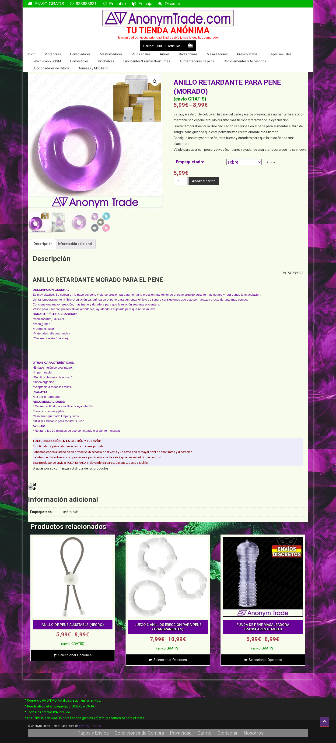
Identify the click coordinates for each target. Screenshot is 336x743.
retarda (222, 201)
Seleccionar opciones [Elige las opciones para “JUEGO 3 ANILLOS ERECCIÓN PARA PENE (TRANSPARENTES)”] (170, 660)
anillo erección (237, 194)
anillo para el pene (255, 194)
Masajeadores (217, 54)
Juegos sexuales (279, 54)
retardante (232, 201)
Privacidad (181, 733)
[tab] (43, 244)
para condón (296, 197)
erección (226, 197)
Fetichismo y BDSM (47, 61)
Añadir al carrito (203, 181)
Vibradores (53, 54)
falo (254, 197)
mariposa (272, 197)
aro (194, 197)
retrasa (241, 201)
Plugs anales (141, 54)
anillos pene (290, 194)
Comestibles (79, 61)
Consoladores (80, 54)
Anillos (165, 54)
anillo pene (270, 194)
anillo (227, 194)
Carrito (204, 733)
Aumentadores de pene (196, 61)
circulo (207, 197)
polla (187, 201)
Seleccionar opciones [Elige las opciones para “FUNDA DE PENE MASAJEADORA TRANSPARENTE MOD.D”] (265, 660)
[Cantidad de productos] (181, 181)
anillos (280, 194)
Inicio (31, 54)
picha (182, 201)
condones (216, 197)
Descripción (43, 244)
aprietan (188, 197)
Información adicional (75, 244)
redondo (214, 201)
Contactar (227, 733)
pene (176, 201)
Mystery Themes (90, 726)
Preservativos (247, 54)
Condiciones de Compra (139, 733)
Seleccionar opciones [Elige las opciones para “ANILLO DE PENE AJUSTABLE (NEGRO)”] (75, 655)
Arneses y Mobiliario (93, 68)
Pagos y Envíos (93, 733)
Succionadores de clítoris (51, 68)
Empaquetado (189, 161)
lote (265, 197)
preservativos (197, 201)
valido (249, 201)
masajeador (284, 197)
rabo (207, 201)
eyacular (247, 197)
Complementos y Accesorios (245, 61)
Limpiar (270, 162)
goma (259, 197)
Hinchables (106, 61)
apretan (301, 194)
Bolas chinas (188, 54)
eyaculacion (236, 197)
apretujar (178, 197)
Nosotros (253, 733)
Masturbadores (111, 54)
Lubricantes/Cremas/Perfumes (146, 61)
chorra (200, 197)
